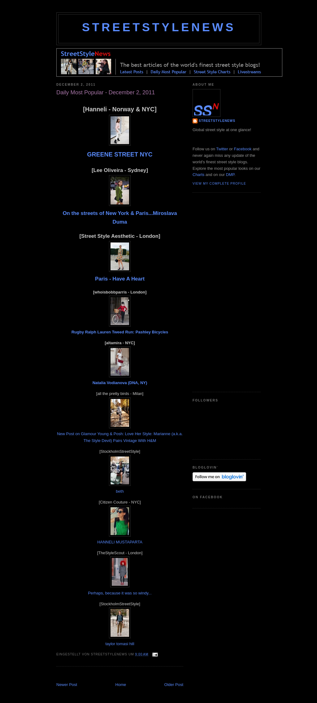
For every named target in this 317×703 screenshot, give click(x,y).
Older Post (173, 684)
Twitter (222, 149)
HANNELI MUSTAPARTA (119, 542)
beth (120, 491)
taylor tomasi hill (119, 643)
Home (120, 684)
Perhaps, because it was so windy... (120, 593)
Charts (198, 174)
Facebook (242, 149)
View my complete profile (219, 183)
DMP (230, 174)
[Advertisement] (128, 675)
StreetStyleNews (159, 27)
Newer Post (66, 684)
